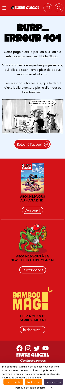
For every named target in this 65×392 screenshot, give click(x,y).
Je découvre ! (32, 329)
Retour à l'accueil (33, 144)
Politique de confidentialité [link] (30, 387)
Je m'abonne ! (32, 269)
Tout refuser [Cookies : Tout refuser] (34, 382)
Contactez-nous (33, 360)
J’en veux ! (32, 210)
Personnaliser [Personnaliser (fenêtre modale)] (53, 382)
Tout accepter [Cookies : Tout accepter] (13, 382)
